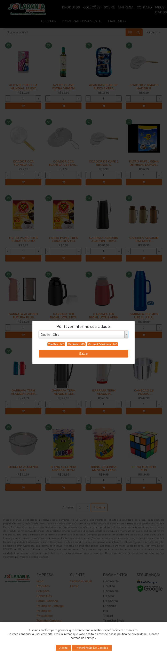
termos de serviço (83, 638)
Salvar (83, 353)
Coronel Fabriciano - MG (102, 344)
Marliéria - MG (76, 344)
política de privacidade (132, 634)
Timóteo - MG (56, 344)
